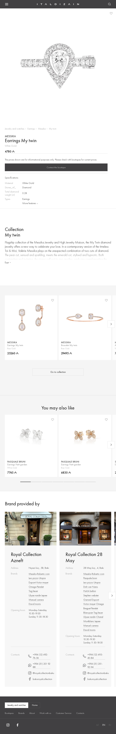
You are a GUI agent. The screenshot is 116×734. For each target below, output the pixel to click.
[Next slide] (111, 324)
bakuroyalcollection (39, 679)
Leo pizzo (33, 578)
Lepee (44, 595)
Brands (21, 713)
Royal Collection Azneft (26, 557)
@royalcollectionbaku (39, 673)
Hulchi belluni (89, 591)
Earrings (31, 128)
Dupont (32, 582)
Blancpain (88, 612)
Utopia (42, 578)
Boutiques (9, 713)
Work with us (45, 713)
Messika (42, 128)
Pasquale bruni (90, 578)
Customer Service (63, 713)
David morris (35, 604)
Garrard (87, 599)
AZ (97, 724)
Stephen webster (91, 595)
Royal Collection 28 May (84, 557)
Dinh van (87, 586)
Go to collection (58, 372)
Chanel (99, 616)
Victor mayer (42, 582)
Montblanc (88, 621)
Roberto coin (43, 573)
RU (110, 724)
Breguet (87, 608)
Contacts (80, 713)
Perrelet (40, 586)
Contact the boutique (56, 167)
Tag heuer (33, 591)
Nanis (95, 586)
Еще (8, 262)
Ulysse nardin (35, 595)
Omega (32, 586)
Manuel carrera (36, 599)
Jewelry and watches (14, 128)
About (32, 713)
